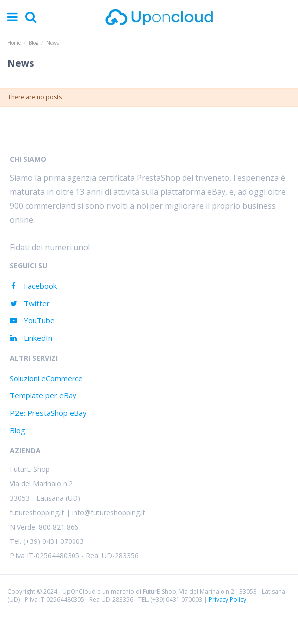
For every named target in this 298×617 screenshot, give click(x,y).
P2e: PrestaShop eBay (48, 413)
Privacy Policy (227, 599)
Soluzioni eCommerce (46, 378)
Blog (17, 430)
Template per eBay (43, 395)
